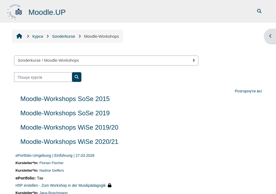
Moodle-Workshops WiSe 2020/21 (69, 141)
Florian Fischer (52, 163)
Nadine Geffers (52, 170)
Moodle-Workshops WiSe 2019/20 (69, 127)
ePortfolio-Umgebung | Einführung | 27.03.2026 (55, 155)
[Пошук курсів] (43, 77)
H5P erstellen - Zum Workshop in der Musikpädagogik (61, 185)
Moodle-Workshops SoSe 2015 (65, 98)
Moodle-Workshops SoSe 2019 (65, 113)
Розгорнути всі (248, 91)
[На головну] (15, 11)
